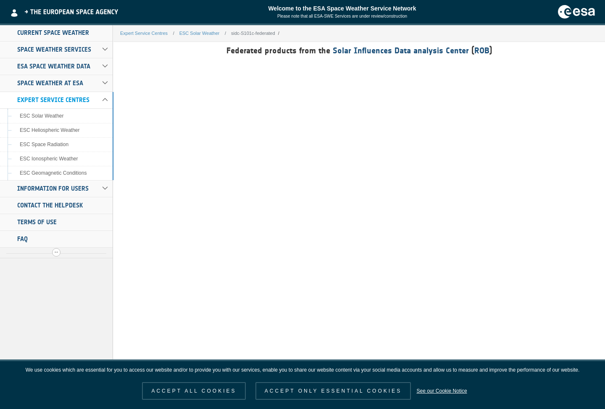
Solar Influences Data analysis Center (401, 50)
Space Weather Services (54, 49)
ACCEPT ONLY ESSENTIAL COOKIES (333, 391)
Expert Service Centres (53, 100)
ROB (481, 50)
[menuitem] (56, 33)
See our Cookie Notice (441, 391)
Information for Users (53, 188)
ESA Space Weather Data (53, 66)
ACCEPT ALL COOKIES (193, 391)
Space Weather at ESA (50, 83)
